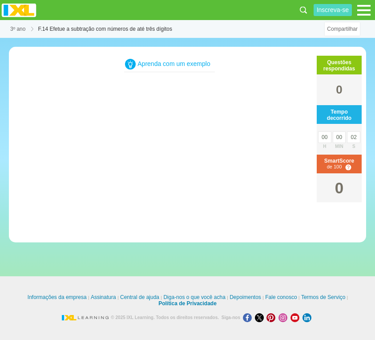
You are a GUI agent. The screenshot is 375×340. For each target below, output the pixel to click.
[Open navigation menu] (364, 10)
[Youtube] (296, 317)
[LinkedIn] (307, 317)
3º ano (17, 29)
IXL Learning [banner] (19, 10)
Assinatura (103, 297)
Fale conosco (281, 297)
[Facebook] (249, 317)
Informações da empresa (57, 297)
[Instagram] (284, 317)
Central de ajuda (139, 297)
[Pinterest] (272, 317)
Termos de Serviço (323, 297)
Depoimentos (245, 297)
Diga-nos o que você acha (194, 297)
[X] (261, 317)
